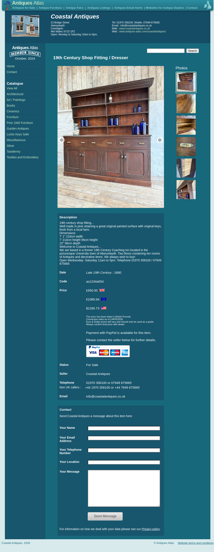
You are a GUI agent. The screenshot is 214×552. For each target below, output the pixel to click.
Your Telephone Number (71, 451)
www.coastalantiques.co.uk (134, 28)
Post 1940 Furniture (20, 122)
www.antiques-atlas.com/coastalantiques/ (142, 31)
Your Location (69, 461)
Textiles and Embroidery (23, 157)
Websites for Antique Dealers (165, 7)
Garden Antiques (18, 128)
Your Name (67, 427)
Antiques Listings (98, 7)
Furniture (13, 117)
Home (11, 66)
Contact (192, 7)
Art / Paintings (16, 100)
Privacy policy (151, 535)
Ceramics (13, 111)
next (160, 140)
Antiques (28, 3)
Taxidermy (13, 151)
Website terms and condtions (195, 549)
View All (12, 88)
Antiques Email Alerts (128, 7)
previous (61, 140)
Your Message (70, 471)
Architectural (15, 94)
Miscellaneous (16, 140)
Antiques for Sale (23, 7)
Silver (10, 145)
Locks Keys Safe (18, 134)
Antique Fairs (74, 7)
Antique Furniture (50, 7)
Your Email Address (67, 439)
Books (11, 105)
